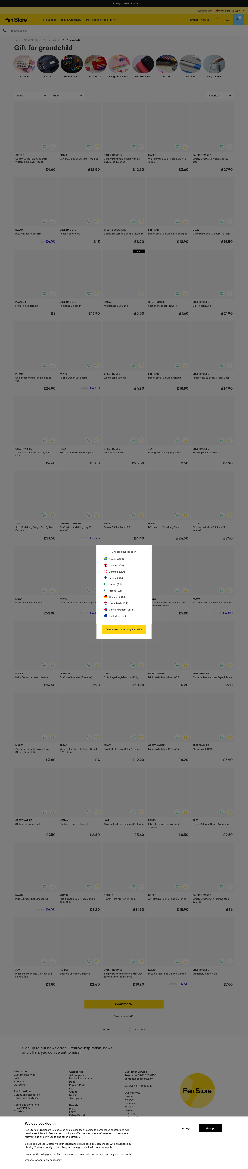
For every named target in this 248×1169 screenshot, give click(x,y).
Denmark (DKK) (114, 571)
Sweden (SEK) (114, 559)
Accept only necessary (48, 1159)
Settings (185, 1128)
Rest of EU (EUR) (115, 616)
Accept (210, 1128)
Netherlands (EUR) (116, 603)
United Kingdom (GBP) (118, 609)
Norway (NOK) (114, 565)
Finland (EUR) (113, 578)
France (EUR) (113, 590)
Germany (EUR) (114, 597)
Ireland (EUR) (113, 584)
